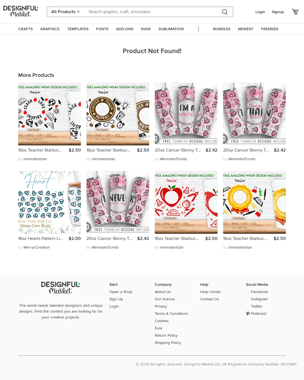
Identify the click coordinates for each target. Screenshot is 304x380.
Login (260, 12)
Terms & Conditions (171, 313)
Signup (278, 12)
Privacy (161, 306)
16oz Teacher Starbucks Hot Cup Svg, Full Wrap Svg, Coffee (111, 150)
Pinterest (258, 313)
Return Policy (166, 335)
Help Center (210, 291)
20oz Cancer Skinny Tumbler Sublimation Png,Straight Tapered (180, 150)
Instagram (259, 299)
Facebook (259, 291)
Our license (165, 299)
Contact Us (209, 299)
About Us (163, 291)
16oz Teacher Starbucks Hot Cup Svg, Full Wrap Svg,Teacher (43, 150)
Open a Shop (120, 291)
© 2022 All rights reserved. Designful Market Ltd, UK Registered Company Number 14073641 (216, 364)
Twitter (256, 306)
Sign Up (116, 299)
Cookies (162, 320)
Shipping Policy (168, 342)
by (32, 159)
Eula (158, 328)
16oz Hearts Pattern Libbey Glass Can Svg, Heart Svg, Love (43, 238)
